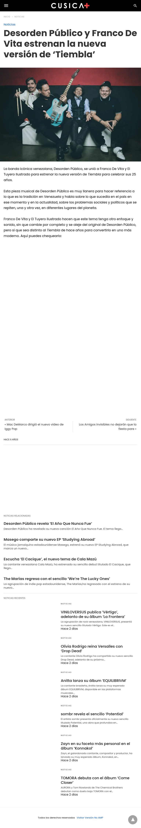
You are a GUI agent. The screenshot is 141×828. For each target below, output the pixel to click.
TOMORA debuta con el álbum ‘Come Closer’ (95, 780)
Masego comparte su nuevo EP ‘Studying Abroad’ (49, 539)
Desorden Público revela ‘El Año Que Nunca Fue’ (48, 523)
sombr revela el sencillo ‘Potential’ (92, 714)
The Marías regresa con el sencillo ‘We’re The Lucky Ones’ (57, 578)
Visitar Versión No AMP (90, 817)
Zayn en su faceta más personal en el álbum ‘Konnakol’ (95, 746)
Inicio (7, 16)
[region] (70, 479)
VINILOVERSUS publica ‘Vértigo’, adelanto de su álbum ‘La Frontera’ (93, 614)
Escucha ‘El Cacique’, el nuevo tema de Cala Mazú (50, 559)
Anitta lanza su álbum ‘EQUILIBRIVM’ (93, 680)
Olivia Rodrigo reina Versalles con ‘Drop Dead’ (92, 648)
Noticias (19, 16)
